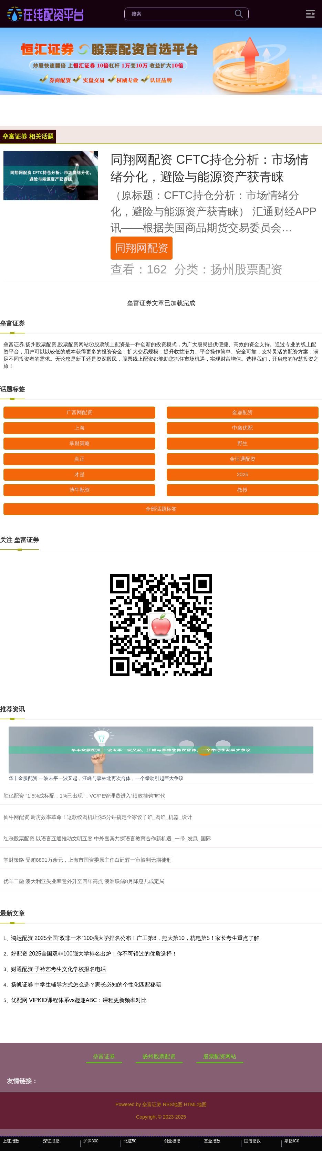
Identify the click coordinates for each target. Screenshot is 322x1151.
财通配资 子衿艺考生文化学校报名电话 (58, 969)
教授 (242, 490)
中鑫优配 (242, 428)
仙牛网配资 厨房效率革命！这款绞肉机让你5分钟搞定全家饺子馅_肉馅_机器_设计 (97, 817)
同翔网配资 (141, 248)
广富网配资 (79, 412)
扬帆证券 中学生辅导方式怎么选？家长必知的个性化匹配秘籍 (86, 985)
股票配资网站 (219, 1056)
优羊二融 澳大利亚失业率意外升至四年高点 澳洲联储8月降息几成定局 (83, 881)
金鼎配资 (242, 412)
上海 (79, 428)
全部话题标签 (161, 509)
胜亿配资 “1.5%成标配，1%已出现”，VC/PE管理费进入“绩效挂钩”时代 (84, 796)
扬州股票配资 (159, 1056)
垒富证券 (104, 1056)
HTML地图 (195, 1104)
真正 (79, 459)
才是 (79, 474)
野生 (242, 443)
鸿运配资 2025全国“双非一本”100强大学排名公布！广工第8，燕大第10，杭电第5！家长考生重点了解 (135, 938)
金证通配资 (243, 459)
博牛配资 (79, 490)
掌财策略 (79, 443)
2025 (242, 474)
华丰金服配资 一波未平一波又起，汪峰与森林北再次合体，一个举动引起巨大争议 (96, 778)
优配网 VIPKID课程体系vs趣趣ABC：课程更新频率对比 (79, 1000)
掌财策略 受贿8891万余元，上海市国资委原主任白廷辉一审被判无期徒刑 (87, 860)
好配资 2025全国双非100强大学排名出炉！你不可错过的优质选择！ (94, 954)
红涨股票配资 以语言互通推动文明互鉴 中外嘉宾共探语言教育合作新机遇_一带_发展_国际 (107, 838)
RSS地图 (173, 1104)
